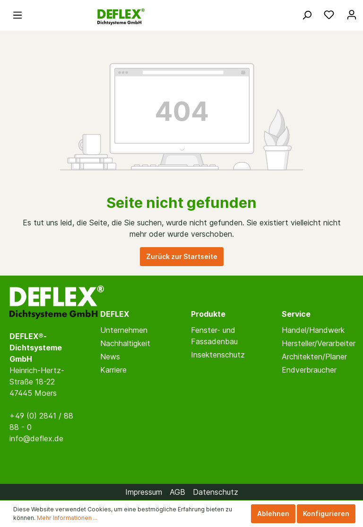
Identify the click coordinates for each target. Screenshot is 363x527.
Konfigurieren (326, 513)
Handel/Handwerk (313, 330)
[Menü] (17, 15)
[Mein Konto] (351, 14)
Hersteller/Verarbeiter (318, 343)
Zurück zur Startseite (181, 256)
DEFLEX (114, 314)
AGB (177, 492)
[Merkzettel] (329, 14)
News (110, 356)
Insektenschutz (218, 354)
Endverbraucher (309, 370)
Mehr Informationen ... (67, 517)
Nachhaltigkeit (125, 343)
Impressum (143, 492)
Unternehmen (123, 330)
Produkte (208, 314)
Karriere (113, 370)
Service (296, 314)
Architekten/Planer (314, 356)
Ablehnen (273, 513)
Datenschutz (215, 492)
